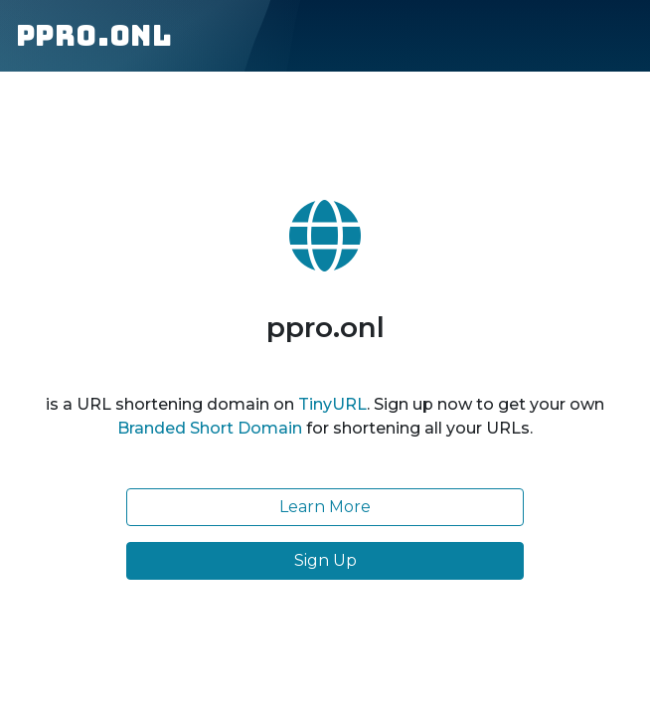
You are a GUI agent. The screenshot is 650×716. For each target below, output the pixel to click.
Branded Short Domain (209, 428)
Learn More (325, 506)
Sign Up (325, 560)
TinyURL (332, 404)
